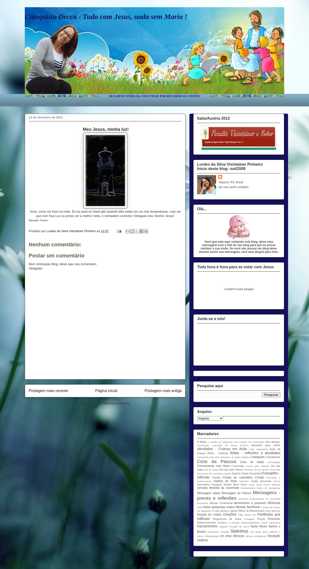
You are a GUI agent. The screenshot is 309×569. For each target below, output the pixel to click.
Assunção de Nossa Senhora (230, 445)
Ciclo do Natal (252, 462)
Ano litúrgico (272, 441)
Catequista (257, 457)
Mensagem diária (208, 493)
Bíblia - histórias (217, 453)
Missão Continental (221, 503)
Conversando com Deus (213, 466)
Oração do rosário (209, 514)
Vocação (273, 536)
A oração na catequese (220, 442)
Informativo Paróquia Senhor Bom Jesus (222, 484)
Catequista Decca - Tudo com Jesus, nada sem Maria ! (106, 16)
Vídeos (202, 540)
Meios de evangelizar (268, 488)
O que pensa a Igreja (224, 510)
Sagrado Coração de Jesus (234, 526)
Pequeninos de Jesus (227, 518)
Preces (261, 518)
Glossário (244, 481)
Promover (274, 519)
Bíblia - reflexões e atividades (255, 453)
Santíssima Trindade (218, 531)
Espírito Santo (240, 473)
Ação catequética (258, 449)
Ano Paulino (240, 442)
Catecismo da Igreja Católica (235, 457)
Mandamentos (248, 488)
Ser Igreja (255, 531)
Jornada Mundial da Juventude (218, 488)
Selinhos (239, 531)
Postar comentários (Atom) (111, 403)
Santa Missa (258, 526)
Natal (199, 507)
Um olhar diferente (232, 536)
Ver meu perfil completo (233, 187)
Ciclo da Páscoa (216, 461)
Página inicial (106, 391)
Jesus (252, 484)
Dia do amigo (211, 469)
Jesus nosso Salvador (268, 484)
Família (216, 477)
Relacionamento (206, 522)
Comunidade (273, 462)
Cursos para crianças (257, 466)
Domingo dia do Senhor (256, 469)
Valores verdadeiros (255, 536)
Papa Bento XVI (247, 514)
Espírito (228, 473)
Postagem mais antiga (163, 391)
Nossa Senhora (247, 507)
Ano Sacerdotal (256, 442)
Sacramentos (207, 526)
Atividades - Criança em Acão (222, 449)
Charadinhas (273, 457)
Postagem (249, 519)
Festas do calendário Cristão (243, 477)
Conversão (238, 465)
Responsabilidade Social (254, 522)
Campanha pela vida (208, 457)
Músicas (274, 503)
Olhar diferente (272, 511)
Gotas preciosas (261, 481)
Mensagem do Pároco (236, 493)
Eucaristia (255, 473)
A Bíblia (201, 441)
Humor (276, 481)
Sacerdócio (274, 522)
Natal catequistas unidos (219, 507)
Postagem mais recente (48, 391)
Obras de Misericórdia (251, 510)
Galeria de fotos (225, 481)
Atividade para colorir (265, 445)
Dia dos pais (226, 469)
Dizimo (239, 469)
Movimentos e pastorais (250, 503)
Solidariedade (212, 536)
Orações (229, 514)
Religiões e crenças (228, 522)
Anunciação (203, 445)
